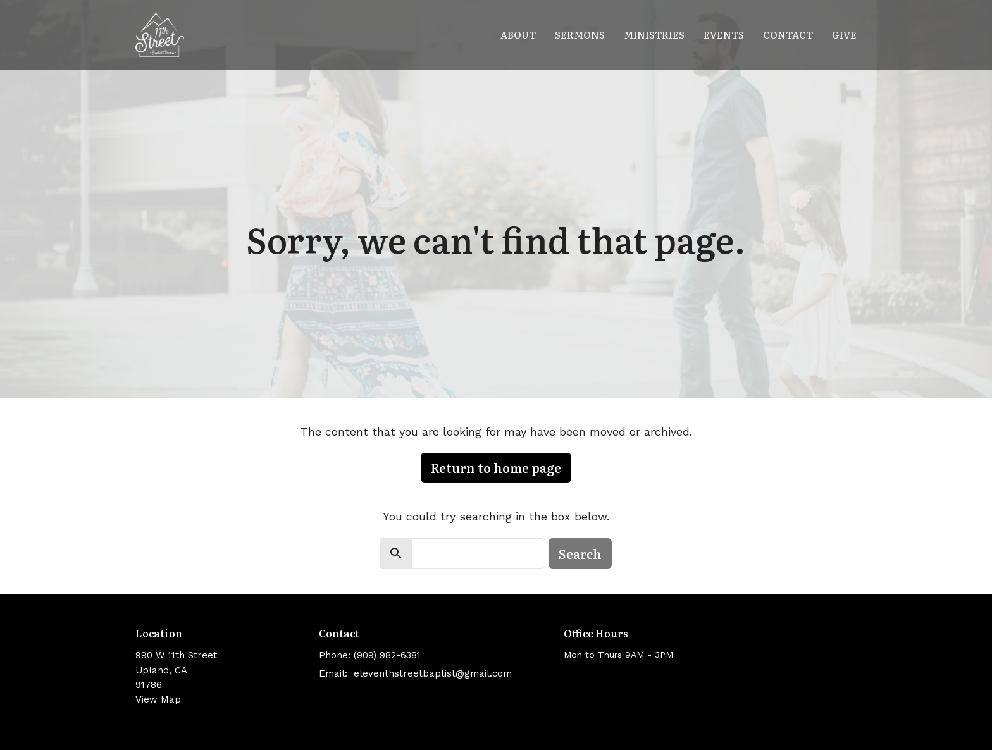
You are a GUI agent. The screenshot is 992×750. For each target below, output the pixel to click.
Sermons (580, 34)
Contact (788, 34)
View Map (158, 699)
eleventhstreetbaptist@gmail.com (433, 673)
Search (580, 553)
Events (724, 34)
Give (844, 34)
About (518, 34)
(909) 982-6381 (387, 655)
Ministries (654, 34)
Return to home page (496, 467)
